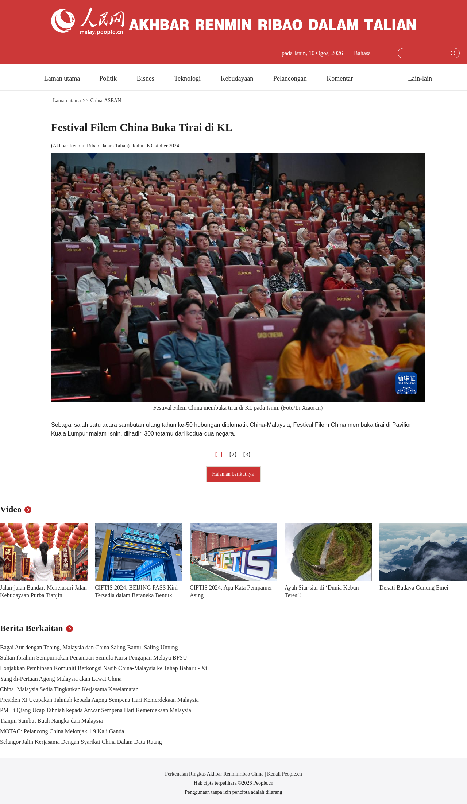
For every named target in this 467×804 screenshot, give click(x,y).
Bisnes (146, 78)
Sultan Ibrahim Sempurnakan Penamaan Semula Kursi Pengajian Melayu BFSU (93, 657)
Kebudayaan (237, 78)
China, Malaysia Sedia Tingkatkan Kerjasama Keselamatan (69, 689)
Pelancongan (290, 78)
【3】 (247, 454)
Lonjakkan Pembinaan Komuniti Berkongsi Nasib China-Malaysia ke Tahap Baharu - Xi (103, 668)
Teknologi (188, 78)
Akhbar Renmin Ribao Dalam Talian (90, 145)
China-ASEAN (105, 100)
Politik (109, 78)
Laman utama (62, 78)
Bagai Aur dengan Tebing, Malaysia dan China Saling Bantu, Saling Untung (89, 647)
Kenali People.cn (284, 774)
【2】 (234, 454)
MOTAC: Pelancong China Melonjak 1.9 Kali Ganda (62, 731)
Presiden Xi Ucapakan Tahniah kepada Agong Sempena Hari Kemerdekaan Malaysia (99, 700)
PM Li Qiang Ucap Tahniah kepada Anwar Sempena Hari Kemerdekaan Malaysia (95, 710)
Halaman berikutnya (233, 474)
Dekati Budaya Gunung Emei (413, 587)
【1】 (219, 454)
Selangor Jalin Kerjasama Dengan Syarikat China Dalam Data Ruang (81, 742)
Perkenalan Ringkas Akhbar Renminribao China (215, 774)
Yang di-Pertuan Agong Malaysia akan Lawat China (60, 679)
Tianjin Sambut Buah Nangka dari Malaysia (51, 721)
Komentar (340, 78)
